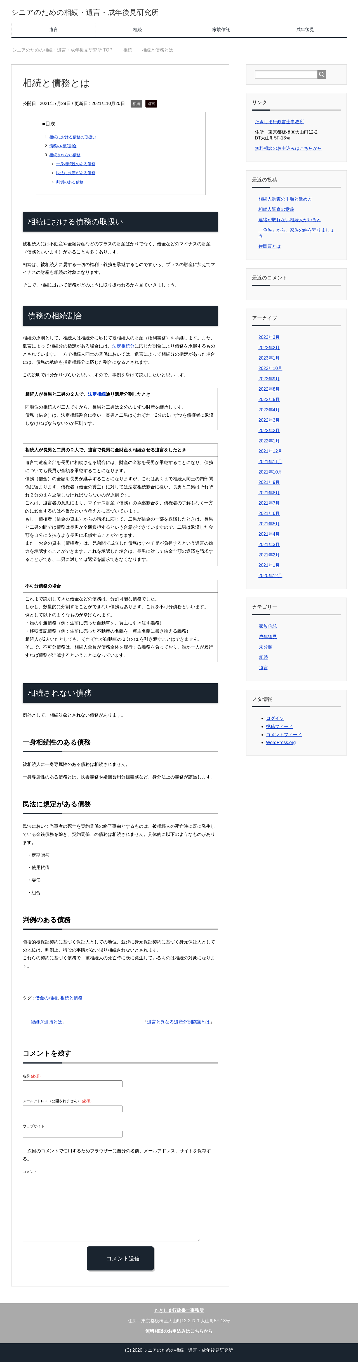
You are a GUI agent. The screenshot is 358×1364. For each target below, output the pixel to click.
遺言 (53, 31)
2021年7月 (269, 505)
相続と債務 (71, 999)
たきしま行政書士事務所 (279, 123)
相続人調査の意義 (276, 211)
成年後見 (305, 31)
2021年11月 (270, 463)
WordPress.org (281, 744)
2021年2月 (269, 556)
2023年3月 (269, 339)
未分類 (265, 649)
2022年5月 (269, 401)
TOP (62, 52)
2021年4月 (269, 536)
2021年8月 (269, 494)
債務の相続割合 (63, 148)
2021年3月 (269, 546)
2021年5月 (269, 525)
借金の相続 (46, 999)
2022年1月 (269, 442)
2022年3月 (269, 422)
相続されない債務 (65, 157)
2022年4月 (269, 411)
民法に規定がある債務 (75, 174)
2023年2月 (269, 349)
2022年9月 (269, 380)
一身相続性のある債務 (75, 166)
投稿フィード (279, 728)
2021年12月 (270, 453)
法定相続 (97, 396)
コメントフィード (284, 736)
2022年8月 (269, 391)
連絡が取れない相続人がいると (289, 221)
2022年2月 (269, 432)
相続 (137, 31)
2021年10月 (270, 474)
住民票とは (269, 248)
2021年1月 (269, 567)
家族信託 (221, 31)
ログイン (275, 720)
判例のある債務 (70, 184)
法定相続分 (123, 348)
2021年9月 (269, 484)
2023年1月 (269, 360)
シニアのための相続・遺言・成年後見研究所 (113, 12)
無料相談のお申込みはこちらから (288, 150)
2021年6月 (269, 515)
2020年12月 (270, 577)
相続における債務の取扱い (72, 139)
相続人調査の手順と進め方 (285, 201)
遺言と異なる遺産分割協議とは (178, 1024)
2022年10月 (270, 370)
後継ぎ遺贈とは (46, 1024)
